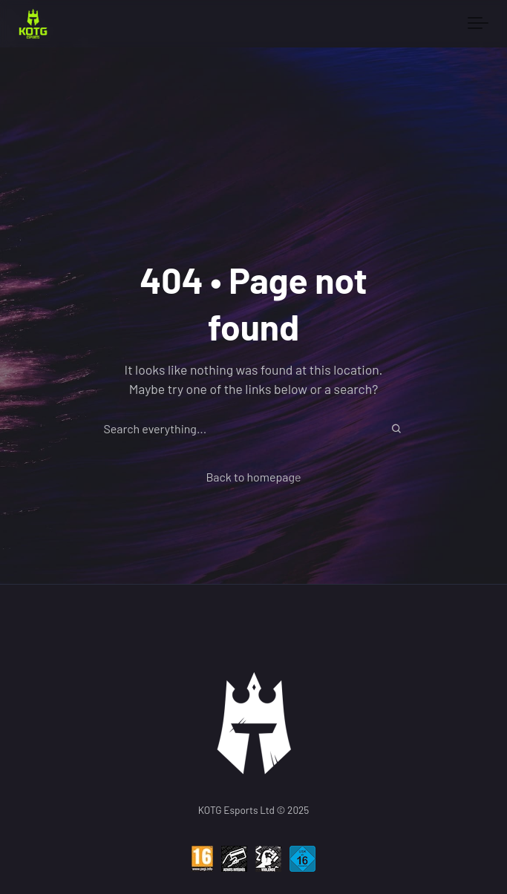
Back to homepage (253, 477)
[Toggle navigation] (478, 23)
